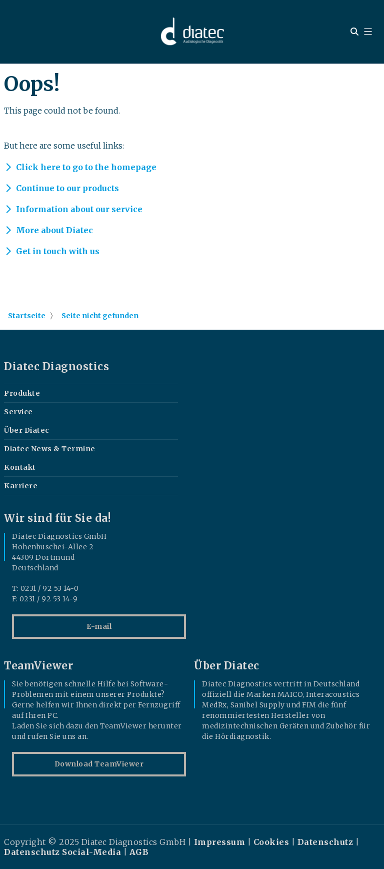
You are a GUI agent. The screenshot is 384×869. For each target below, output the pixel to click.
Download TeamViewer (99, 763)
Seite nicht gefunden (100, 315)
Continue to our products (67, 188)
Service (18, 411)
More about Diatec (54, 230)
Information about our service (79, 209)
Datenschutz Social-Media (62, 852)
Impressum (220, 842)
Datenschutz (326, 842)
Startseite (27, 315)
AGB (139, 852)
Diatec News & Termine (50, 448)
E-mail (99, 626)
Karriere (21, 485)
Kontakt (20, 467)
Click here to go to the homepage (86, 167)
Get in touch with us (58, 251)
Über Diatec (27, 430)
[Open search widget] (354, 31)
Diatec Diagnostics (56, 366)
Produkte (22, 393)
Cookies (272, 842)
